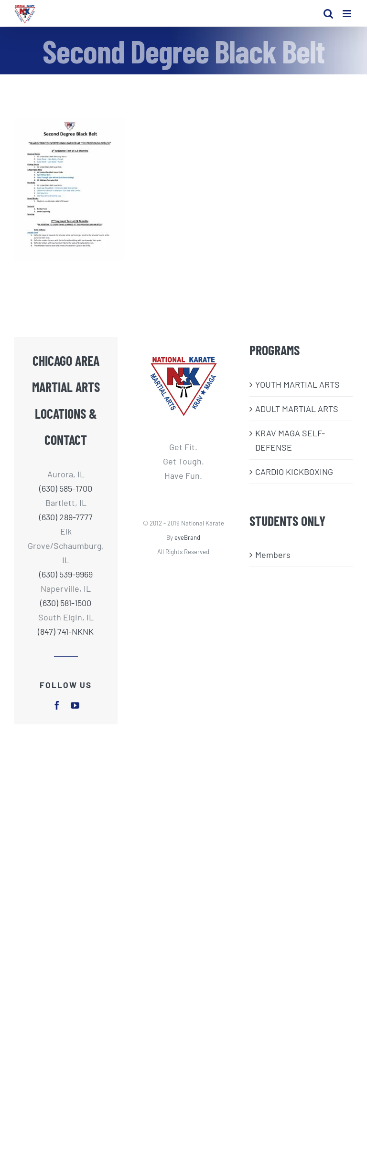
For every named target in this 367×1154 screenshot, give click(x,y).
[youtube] (75, 705)
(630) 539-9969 (66, 574)
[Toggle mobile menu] (348, 14)
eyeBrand (187, 537)
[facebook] (57, 705)
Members (273, 554)
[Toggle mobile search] (328, 14)
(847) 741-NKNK (66, 631)
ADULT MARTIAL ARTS (296, 408)
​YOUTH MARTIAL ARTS (297, 384)
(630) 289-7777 (66, 517)
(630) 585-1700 (65, 488)
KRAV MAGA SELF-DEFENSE (290, 440)
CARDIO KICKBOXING (294, 471)
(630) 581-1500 (65, 603)
